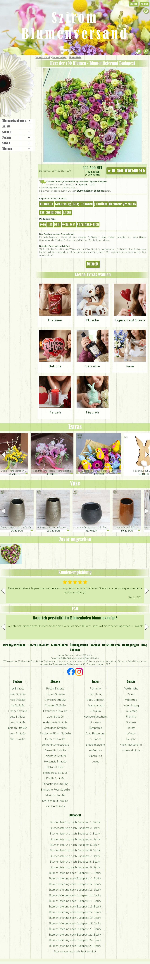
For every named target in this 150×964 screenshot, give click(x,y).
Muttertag (131, 700)
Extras (75, 427)
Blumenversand (42, 58)
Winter (131, 733)
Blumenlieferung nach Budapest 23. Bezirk (75, 946)
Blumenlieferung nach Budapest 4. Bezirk (75, 839)
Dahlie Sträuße (55, 778)
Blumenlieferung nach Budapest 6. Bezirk (75, 850)
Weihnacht (131, 688)
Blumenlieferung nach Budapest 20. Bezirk (75, 929)
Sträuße (19, 70)
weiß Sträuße (17, 694)
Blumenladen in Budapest (90, 190)
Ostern (131, 694)
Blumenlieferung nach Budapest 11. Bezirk (75, 878)
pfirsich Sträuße (17, 728)
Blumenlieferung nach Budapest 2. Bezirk (75, 828)
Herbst (131, 728)
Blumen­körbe (75, 58)
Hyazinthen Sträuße (55, 711)
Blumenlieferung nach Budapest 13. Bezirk (75, 890)
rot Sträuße (17, 688)
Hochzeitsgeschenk (122, 204)
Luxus (67, 212)
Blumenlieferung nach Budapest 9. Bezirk (75, 867)
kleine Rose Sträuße (55, 773)
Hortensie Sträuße (55, 761)
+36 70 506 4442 (38, 645)
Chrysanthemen (88, 224)
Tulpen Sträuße (55, 694)
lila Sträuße (18, 705)
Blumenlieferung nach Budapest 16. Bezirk (75, 906)
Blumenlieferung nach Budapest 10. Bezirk (75, 873)
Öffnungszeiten (79, 645)
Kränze (20, 92)
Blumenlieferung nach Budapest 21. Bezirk (75, 934)
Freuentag (131, 711)
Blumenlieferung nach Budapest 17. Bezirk (75, 912)
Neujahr (131, 739)
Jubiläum (100, 204)
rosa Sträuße (17, 700)
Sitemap (75, 649)
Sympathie (95, 728)
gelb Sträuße (17, 716)
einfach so (95, 750)
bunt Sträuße (17, 733)
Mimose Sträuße (55, 795)
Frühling (131, 716)
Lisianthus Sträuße (55, 756)
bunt (57, 224)
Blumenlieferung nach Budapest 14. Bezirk (75, 895)
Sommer (131, 722)
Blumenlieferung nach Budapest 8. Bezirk (75, 861)
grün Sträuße (17, 722)
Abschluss (95, 756)
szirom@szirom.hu (14, 645)
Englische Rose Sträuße (55, 789)
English (133, 4)
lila (50, 224)
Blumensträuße (59, 58)
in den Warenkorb (126, 171)
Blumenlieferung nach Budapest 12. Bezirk (75, 884)
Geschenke (14, 63)
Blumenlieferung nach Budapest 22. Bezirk (75, 940)
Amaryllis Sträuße (55, 750)
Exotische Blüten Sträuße (55, 733)
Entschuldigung (51, 212)
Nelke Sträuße (55, 767)
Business (95, 722)
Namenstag (95, 705)
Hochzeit (24, 85)
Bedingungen (130, 645)
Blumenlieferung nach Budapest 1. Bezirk (75, 822)
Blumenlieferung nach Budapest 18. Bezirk (75, 918)
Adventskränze (131, 750)
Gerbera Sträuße (55, 739)
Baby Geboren (83, 204)
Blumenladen (18, 102)
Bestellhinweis (111, 645)
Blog (144, 645)
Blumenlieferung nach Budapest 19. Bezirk (75, 923)
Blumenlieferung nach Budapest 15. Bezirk (75, 901)
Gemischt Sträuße (55, 700)
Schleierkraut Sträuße (55, 801)
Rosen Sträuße (55, 688)
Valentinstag (131, 705)
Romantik (47, 204)
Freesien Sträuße (55, 705)
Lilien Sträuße (55, 716)
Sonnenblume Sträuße (55, 745)
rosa (43, 224)
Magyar (144, 4)
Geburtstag (63, 204)
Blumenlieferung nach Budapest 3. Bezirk (75, 833)
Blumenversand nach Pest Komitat (75, 951)
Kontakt (95, 645)
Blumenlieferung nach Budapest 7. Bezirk (75, 856)
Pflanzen (23, 77)
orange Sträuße (17, 711)
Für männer (95, 739)
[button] (147, 454)
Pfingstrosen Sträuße (55, 784)
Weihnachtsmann (131, 745)
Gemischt (68, 224)
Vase (75, 484)
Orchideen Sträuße (55, 728)
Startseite (8, 61)
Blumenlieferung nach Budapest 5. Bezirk (75, 845)
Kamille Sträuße (55, 806)
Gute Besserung (95, 733)
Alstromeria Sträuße (55, 722)
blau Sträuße (17, 739)
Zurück (93, 264)
